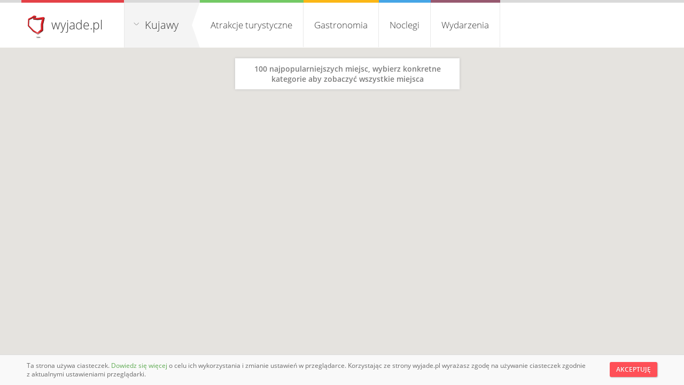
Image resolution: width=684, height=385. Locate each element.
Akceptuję (633, 369)
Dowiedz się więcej (140, 365)
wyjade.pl (77, 24)
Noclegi (404, 25)
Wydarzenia (465, 25)
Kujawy (161, 25)
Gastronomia (341, 25)
